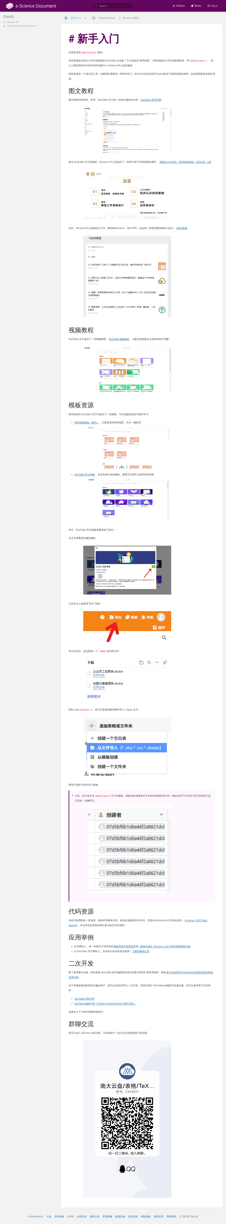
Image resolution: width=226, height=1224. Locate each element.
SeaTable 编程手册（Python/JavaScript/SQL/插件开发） (105, 1003)
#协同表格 (181, 228)
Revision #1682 (131, 17)
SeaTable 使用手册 (151, 99)
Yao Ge (32, 25)
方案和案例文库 (140, 951)
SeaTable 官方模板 (85, 474)
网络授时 (171, 1216)
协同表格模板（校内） (87, 422)
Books (196, 5)
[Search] (96, 5)
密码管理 (159, 1216)
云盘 (48, 1216)
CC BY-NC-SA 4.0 (188, 1216)
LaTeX (70, 1216)
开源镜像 (107, 1216)
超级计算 (94, 1216)
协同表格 (59, 1216)
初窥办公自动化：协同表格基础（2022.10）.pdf (185, 161)
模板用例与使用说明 (125, 946)
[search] (113, 6)
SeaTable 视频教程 (119, 338)
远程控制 (133, 1216)
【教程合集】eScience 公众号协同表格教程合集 (165, 946)
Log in (213, 5)
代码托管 (82, 1216)
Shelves (179, 5)
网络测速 (146, 1216)
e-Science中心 (35, 1216)
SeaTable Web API (85, 998)
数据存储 (120, 1216)
